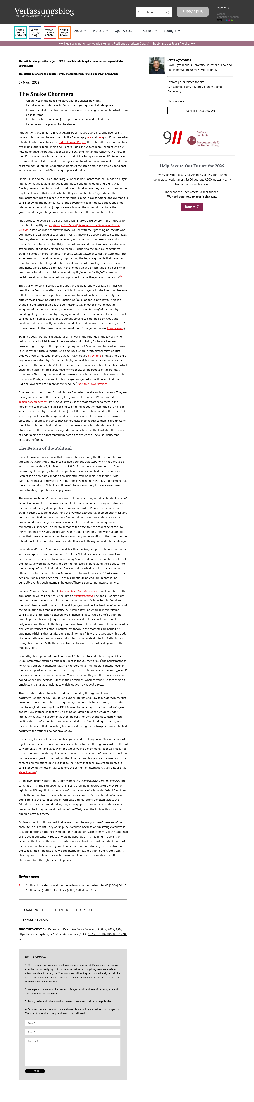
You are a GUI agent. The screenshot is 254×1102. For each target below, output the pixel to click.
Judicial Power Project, (72, 142)
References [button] (29, 877)
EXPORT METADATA (35, 919)
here (88, 137)
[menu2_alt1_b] (50, 28)
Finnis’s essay (115, 328)
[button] (121, 277)
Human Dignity (193, 87)
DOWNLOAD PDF (33, 910)
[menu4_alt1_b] (20, 28)
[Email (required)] (73, 1032)
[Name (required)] (73, 1023)
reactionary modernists (33, 402)
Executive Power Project (92, 384)
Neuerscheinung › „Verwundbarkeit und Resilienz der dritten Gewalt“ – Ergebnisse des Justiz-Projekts (127, 43)
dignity (208, 87)
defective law (27, 772)
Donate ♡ (192, 207)
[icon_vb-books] (64, 28)
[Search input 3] (149, 12)
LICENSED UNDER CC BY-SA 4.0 (74, 910)
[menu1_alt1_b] (35, 28)
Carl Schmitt (175, 87)
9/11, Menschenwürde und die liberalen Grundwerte (88, 74)
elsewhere (94, 355)
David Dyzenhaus (179, 60)
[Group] (44, 9)
